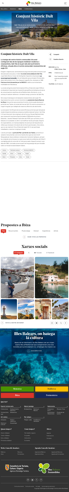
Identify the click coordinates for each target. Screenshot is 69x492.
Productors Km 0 (51, 409)
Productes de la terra (60, 413)
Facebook (50, 252)
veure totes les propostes (36, 237)
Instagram (18, 252)
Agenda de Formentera (57, 454)
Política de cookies (29, 486)
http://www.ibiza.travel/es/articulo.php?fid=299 (61, 78)
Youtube (38, 252)
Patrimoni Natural (36, 409)
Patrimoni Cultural (3, 423)
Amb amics (27, 438)
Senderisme (13, 412)
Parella (19, 153)
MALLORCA (4, 9)
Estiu (20, 157)
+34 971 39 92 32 (58, 84)
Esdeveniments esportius (14, 409)
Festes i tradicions (13, 420)
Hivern (4, 157)
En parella (27, 435)
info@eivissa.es (58, 72)
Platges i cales (28, 419)
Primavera (12, 157)
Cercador (49, 438)
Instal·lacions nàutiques (37, 420)
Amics (11, 153)
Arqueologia (13, 423)
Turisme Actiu (5, 412)
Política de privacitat (19, 486)
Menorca (20, 452)
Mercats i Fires (61, 409)
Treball (27, 153)
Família (4, 153)
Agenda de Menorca (56, 452)
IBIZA (20, 9)
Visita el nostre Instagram (14, 322)
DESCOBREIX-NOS (36, 350)
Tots (3, 231)
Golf (2, 414)
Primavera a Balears (6, 440)
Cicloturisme (4, 409)
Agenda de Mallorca (40, 452)
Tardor (27, 157)
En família (27, 440)
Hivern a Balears (5, 433)
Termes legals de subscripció (48, 486)
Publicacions (50, 435)
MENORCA (13, 9)
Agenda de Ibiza (39, 454)
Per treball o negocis (29, 433)
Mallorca (3, 452)
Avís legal (38, 486)
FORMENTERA (28, 9)
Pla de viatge (26, 231)
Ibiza (2, 454)
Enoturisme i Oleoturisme (51, 413)
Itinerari (36, 231)
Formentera (21, 454)
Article (56, 231)
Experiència (46, 231)
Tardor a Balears (5, 435)
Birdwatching (28, 409)
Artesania (3, 419)
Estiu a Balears (5, 438)
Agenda (49, 433)
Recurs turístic (13, 231)
